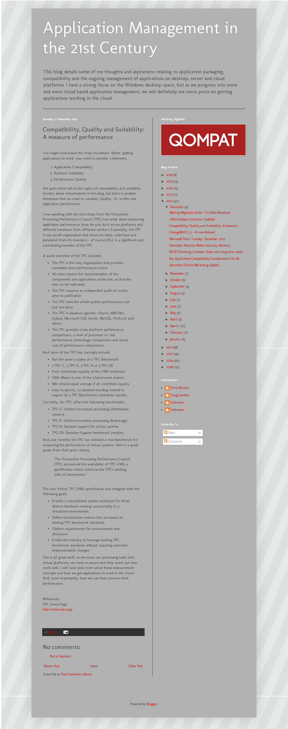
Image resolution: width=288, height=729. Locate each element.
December (177, 207)
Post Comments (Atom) (76, 674)
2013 (169, 195)
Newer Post (51, 666)
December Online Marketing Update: (194, 265)
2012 (170, 201)
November (177, 273)
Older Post (136, 666)
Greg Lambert (180, 395)
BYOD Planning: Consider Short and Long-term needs (206, 252)
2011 (169, 347)
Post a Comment (60, 656)
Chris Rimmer (180, 388)
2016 (169, 175)
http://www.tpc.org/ (58, 609)
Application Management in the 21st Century (140, 37)
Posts (169, 433)
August (175, 293)
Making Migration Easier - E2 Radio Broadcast (199, 213)
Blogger (152, 704)
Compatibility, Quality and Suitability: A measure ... (204, 226)
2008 (170, 367)
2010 (170, 354)
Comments (173, 441)
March (175, 326)
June (173, 306)
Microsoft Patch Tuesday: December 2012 (197, 239)
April (174, 319)
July (173, 300)
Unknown (177, 402)
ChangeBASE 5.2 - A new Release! (192, 232)
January (176, 339)
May (173, 313)
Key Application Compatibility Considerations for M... (205, 259)
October (176, 280)
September (178, 286)
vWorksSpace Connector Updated (192, 219)
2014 (169, 188)
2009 (170, 361)
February (177, 332)
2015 (169, 181)
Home (94, 666)
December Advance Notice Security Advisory (199, 245)
